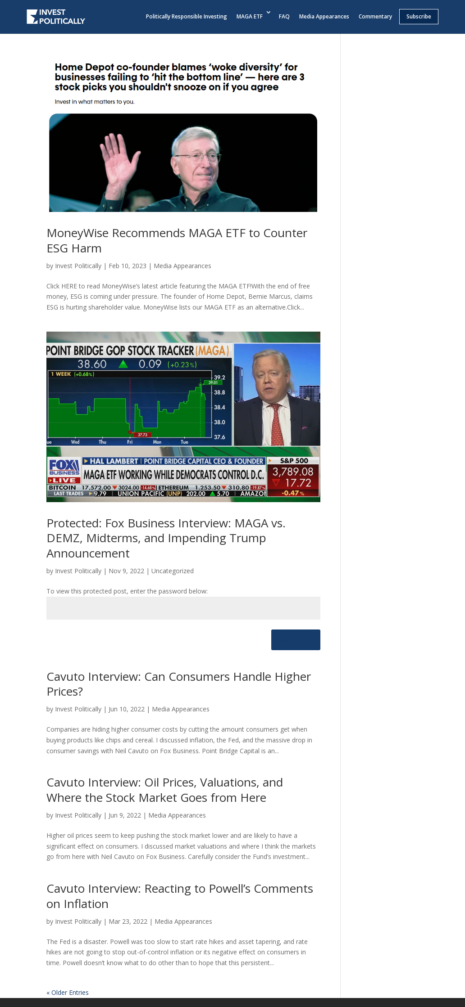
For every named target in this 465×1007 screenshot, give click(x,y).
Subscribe (418, 16)
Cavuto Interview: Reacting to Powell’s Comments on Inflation (179, 896)
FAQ (284, 16)
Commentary (375, 16)
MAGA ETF (250, 16)
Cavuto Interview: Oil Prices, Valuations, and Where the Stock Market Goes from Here (164, 789)
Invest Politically (78, 265)
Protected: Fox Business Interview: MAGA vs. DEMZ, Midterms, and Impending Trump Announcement (166, 538)
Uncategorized (172, 570)
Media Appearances (324, 16)
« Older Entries (67, 992)
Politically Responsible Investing (186, 16)
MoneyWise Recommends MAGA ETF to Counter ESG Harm (176, 240)
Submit (295, 640)
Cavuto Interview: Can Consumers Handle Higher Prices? (178, 684)
